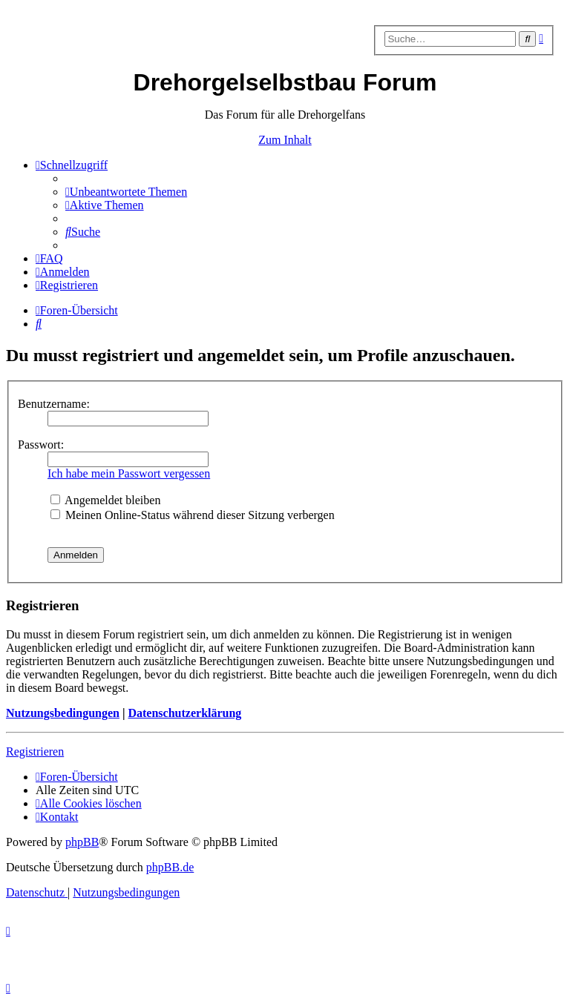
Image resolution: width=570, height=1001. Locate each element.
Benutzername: (54, 403)
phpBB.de (170, 867)
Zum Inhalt (285, 139)
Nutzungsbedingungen (62, 713)
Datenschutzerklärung (184, 713)
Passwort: (41, 444)
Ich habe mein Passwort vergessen (129, 473)
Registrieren (35, 751)
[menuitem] (126, 191)
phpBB (82, 842)
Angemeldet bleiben (105, 500)
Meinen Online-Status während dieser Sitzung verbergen (192, 515)
